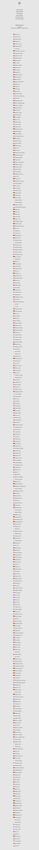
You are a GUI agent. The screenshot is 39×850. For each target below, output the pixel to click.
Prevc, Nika (17, 599)
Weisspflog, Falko (18, 803)
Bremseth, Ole (17, 110)
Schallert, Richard (18, 661)
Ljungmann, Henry (18, 457)
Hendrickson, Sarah (18, 254)
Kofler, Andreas (18, 384)
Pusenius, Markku (18, 609)
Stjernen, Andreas (18, 720)
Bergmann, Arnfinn (18, 74)
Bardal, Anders (17, 60)
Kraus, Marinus (18, 410)
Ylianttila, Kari (17, 824)
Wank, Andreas (18, 796)
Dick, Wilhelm (17, 138)
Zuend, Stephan (18, 841)
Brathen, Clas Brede (19, 105)
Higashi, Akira (17, 259)
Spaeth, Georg (17, 713)
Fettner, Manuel (18, 171)
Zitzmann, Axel (17, 836)
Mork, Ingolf (17, 493)
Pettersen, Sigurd (18, 578)
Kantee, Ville (17, 349)
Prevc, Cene (17, 595)
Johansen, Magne (18, 323)
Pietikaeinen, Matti (18, 580)
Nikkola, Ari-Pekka (18, 531)
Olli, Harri (16, 545)
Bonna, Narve (17, 91)
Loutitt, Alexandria (18, 462)
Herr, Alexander (18, 256)
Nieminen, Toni (18, 526)
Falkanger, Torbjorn (18, 164)
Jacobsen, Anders (18, 308)
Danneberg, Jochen (18, 129)
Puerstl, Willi (17, 604)
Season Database (19, 15)
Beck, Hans (17, 62)
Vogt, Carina (17, 789)
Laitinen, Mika (17, 431)
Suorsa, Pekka (17, 739)
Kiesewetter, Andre (18, 358)
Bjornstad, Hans (18, 77)
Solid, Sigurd (17, 706)
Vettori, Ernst (17, 784)
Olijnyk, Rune (17, 543)
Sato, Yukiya (17, 656)
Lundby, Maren (18, 467)
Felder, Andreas (18, 169)
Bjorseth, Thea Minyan (19, 81)
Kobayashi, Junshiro (19, 375)
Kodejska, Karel (18, 382)
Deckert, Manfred (18, 133)
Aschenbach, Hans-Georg (20, 51)
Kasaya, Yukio (17, 353)
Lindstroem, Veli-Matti (19, 448)
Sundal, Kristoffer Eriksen (19, 737)
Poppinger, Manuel (18, 590)
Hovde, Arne (17, 280)
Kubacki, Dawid (18, 417)
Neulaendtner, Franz (19, 519)
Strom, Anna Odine (18, 734)
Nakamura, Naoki (18, 512)
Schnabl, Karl (17, 677)
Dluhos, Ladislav (18, 143)
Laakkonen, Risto (18, 427)
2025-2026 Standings (19, 18)
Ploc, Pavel (17, 585)
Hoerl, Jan (17, 271)
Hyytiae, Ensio (17, 294)
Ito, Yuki (16, 306)
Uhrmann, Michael (18, 772)
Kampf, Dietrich (18, 344)
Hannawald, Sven (18, 235)
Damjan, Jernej (18, 126)
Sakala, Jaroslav (18, 654)
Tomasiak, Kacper (18, 765)
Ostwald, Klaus (18, 559)
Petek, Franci (17, 573)
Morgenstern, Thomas (19, 491)
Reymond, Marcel (18, 628)
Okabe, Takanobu (18, 540)
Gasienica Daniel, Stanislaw (20, 207)
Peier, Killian (17, 571)
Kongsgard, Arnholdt (19, 391)
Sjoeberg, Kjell (17, 701)
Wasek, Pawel (17, 798)
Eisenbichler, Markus (19, 155)
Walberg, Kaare (18, 791)
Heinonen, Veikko (18, 252)
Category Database (19, 11)
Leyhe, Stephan (18, 443)
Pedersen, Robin (18, 569)
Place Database (19, 13)
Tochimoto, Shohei (18, 760)
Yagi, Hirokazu (17, 819)
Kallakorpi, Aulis (18, 339)
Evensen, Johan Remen (19, 162)
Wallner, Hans (17, 793)
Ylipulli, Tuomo (17, 829)
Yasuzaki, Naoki (18, 822)
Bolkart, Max (17, 88)
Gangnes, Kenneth (18, 204)
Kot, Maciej (17, 401)
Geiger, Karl (17, 209)
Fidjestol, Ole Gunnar (19, 174)
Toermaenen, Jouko (18, 763)
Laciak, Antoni (17, 429)
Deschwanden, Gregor (19, 136)
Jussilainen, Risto (18, 334)
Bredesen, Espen (18, 107)
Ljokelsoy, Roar (18, 455)
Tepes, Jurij (17, 751)
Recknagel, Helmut (18, 623)
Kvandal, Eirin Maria (19, 424)
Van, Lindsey (17, 779)
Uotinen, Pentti (17, 777)
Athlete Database (19, 9)
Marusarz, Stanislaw (19, 476)
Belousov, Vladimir (18, 65)
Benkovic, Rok (17, 67)
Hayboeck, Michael (18, 249)
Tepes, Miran (17, 753)
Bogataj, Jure (17, 84)
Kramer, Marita (17, 405)
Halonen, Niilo (17, 233)
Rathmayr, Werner (18, 621)
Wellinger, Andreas (18, 805)
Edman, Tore (17, 150)
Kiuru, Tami (17, 363)
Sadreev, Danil (17, 644)
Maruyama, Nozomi (18, 479)
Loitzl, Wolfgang (18, 460)
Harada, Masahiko (18, 242)
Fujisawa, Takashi (18, 200)
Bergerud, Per (17, 72)
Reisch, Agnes (17, 625)
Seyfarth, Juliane (18, 689)
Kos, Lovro (17, 398)
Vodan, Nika (17, 786)
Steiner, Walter (17, 715)
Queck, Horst (17, 611)
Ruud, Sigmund (18, 642)
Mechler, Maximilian (18, 483)
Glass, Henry (17, 214)
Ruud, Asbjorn (17, 637)
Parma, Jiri (17, 564)
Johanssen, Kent (18, 325)
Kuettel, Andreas (18, 420)
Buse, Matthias (18, 117)
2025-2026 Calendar (19, 17)
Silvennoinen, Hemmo (19, 696)
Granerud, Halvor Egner (19, 226)
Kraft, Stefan (17, 403)
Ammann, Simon (18, 39)
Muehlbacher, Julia (18, 498)
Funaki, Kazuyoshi (18, 202)
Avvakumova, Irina (18, 55)
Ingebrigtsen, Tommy (19, 297)
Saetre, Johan (17, 647)
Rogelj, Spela (17, 630)
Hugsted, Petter (18, 285)
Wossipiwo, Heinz (18, 815)
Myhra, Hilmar (17, 505)
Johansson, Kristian (18, 327)
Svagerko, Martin (18, 741)
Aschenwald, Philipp (18, 53)
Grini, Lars (17, 228)
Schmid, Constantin (18, 668)
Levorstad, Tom (18, 441)
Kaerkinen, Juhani (18, 337)
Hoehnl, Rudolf (18, 266)
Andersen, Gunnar (18, 43)
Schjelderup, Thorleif (19, 663)
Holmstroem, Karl (18, 275)
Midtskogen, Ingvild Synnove (20, 486)
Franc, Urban (17, 185)
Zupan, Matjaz (17, 843)
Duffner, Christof (18, 145)
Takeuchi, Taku (18, 746)
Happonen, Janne (18, 240)
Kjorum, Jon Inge (18, 365)
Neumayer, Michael (18, 521)
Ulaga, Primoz (17, 774)
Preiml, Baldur (17, 592)
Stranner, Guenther (18, 727)
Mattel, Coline (17, 481)
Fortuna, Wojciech (18, 183)
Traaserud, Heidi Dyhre (19, 767)
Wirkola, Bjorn (17, 812)
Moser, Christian (18, 495)
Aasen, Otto (17, 34)
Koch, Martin (17, 379)
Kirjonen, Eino (17, 360)
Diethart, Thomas (18, 140)
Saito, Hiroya (17, 651)
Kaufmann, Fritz (18, 356)
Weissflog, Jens (18, 800)
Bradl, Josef (17, 98)
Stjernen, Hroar (18, 722)
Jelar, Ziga (17, 318)
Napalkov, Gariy (18, 514)
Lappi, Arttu (17, 436)
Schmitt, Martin (18, 675)
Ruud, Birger (17, 640)
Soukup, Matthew (18, 711)
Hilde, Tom (17, 261)
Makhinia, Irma (17, 469)
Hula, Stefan (17, 287)
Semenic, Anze (18, 687)
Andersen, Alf (17, 41)
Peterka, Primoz (18, 576)
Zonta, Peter (17, 838)
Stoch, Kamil (17, 725)
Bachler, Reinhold (18, 58)
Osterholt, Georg (18, 554)
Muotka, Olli (17, 500)
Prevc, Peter (17, 602)
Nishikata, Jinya (18, 533)
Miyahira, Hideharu (18, 488)
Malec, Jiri (17, 472)
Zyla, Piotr (17, 845)
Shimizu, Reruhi (18, 692)
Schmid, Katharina (18, 670)
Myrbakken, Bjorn (18, 507)
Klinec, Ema (17, 372)
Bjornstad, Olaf (18, 79)
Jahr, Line (17, 313)
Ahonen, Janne (18, 36)
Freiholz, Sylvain (18, 190)
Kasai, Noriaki (17, 351)
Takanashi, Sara (18, 744)
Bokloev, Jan (17, 86)
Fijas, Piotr (17, 176)
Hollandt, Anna (17, 273)
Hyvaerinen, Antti (18, 292)
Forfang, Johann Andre (19, 181)
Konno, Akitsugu (18, 394)
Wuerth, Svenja (18, 817)
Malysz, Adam (17, 474)
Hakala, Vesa (17, 230)
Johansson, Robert (18, 330)
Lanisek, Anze (17, 434)
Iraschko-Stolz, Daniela (19, 301)
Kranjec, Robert (18, 408)
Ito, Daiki (16, 304)
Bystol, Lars (17, 119)
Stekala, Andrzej (18, 718)
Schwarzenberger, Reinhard (20, 680)
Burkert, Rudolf (18, 114)
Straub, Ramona (18, 732)
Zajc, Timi (17, 831)
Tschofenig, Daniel (18, 770)
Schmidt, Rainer (18, 673)
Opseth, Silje (17, 550)
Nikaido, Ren (17, 528)
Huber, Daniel (17, 282)
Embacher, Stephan (18, 157)
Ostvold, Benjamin (18, 557)
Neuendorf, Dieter (18, 517)
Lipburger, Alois (18, 453)
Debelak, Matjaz (18, 131)
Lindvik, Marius (18, 450)
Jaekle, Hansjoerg (18, 311)
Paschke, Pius (17, 566)
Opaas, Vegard (18, 547)
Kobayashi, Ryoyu (18, 377)
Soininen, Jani (17, 703)
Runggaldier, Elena (18, 635)
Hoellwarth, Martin (18, 268)
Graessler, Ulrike (18, 223)
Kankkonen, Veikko (18, 346)
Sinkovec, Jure (17, 699)
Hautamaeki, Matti (18, 247)
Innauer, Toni (17, 299)
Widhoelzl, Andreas (18, 810)
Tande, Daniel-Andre (19, 748)
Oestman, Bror (17, 538)
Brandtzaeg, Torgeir (18, 100)
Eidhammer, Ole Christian (20, 152)
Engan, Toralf (17, 159)
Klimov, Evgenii (18, 370)
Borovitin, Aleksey (18, 93)
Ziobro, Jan (17, 834)
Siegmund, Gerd (18, 694)
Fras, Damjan (17, 188)
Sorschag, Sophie (18, 708)
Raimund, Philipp (18, 616)
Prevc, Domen (17, 597)
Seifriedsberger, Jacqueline (20, 682)
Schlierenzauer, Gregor (19, 666)
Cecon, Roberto (18, 124)
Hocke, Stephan (18, 263)
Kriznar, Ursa (17, 415)
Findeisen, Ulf (17, 178)
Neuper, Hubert (18, 524)
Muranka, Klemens (18, 502)
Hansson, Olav (17, 237)
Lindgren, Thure (18, 446)
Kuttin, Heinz (17, 422)
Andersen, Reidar (18, 46)
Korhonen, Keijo (18, 396)
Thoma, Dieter (17, 758)
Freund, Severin (18, 197)
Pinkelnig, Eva (17, 583)
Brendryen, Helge (18, 112)
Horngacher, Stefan (18, 278)
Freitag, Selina (17, 195)
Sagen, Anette (17, 649)
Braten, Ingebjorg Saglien (20, 103)
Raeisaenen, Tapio (18, 614)
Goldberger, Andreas (19, 221)
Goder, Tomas (17, 216)
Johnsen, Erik (17, 332)
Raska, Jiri (17, 618)
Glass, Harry (17, 211)
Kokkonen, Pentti (18, 389)
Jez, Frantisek (17, 320)
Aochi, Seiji (17, 48)
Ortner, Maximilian (18, 552)
